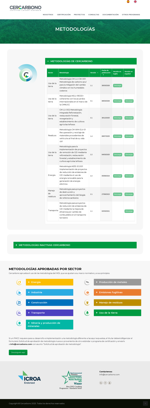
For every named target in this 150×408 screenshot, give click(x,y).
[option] (137, 1)
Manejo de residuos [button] (109, 302)
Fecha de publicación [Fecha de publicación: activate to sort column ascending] (106, 71)
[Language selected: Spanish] (134, 1)
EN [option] (139, 1)
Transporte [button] (36, 312)
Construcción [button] (37, 302)
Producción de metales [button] (111, 282)
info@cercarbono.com (21, 344)
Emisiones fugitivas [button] (109, 292)
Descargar (117, 85)
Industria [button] (35, 292)
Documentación (111, 15)
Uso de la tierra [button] (107, 312)
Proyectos (79, 15)
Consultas (93, 15)
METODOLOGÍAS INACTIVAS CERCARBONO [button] (42, 245)
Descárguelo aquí (18, 352)
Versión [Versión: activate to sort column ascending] (93, 73)
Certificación (64, 15)
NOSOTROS (48, 15)
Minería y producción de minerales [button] (44, 324)
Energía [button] (34, 282)
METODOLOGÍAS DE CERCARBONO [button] (69, 61)
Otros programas (131, 15)
